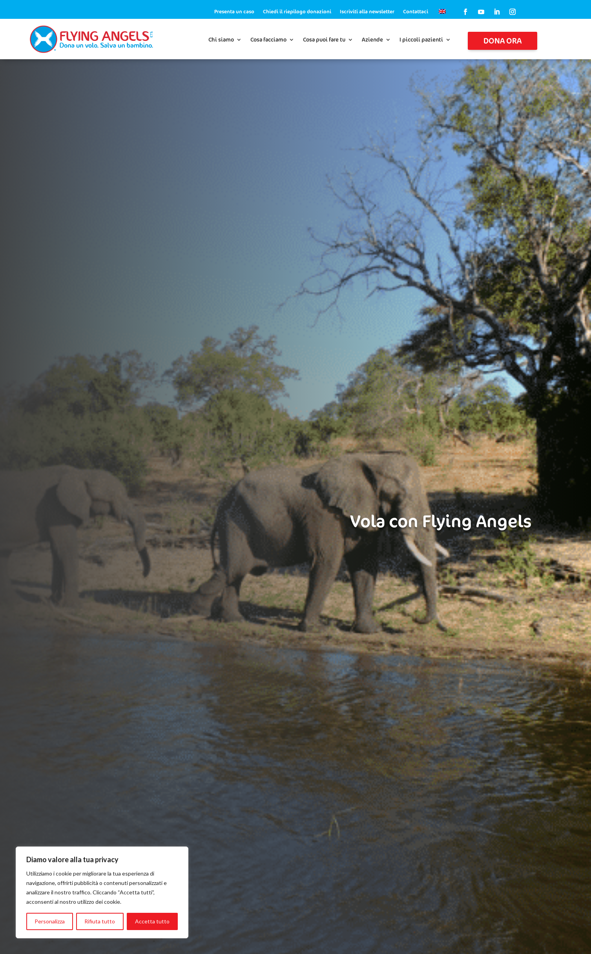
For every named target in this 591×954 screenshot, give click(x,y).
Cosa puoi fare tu (324, 40)
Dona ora (502, 40)
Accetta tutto (152, 921)
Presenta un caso (234, 12)
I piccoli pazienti (421, 40)
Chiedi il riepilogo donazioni (297, 12)
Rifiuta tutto (99, 921)
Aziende (372, 40)
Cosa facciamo (268, 40)
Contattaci (415, 12)
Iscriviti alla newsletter (367, 12)
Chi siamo (221, 40)
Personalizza (50, 921)
